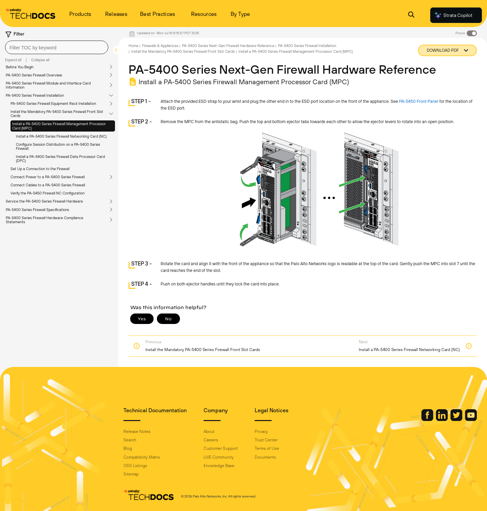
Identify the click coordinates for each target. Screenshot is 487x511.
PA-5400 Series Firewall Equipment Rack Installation (53, 103)
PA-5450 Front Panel (418, 101)
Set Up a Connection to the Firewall (39, 169)
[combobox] (56, 47)
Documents (265, 457)
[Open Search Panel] (411, 15)
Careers (211, 440)
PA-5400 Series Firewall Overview (34, 75)
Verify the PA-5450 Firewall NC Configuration (47, 193)
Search (129, 440)
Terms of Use (267, 448)
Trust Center (266, 440)
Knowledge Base (219, 465)
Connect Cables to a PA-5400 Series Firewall (47, 185)
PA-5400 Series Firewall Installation (35, 95)
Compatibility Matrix (141, 457)
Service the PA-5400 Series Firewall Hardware (44, 201)
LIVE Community (219, 457)
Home (133, 46)
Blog (127, 448)
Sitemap (131, 474)
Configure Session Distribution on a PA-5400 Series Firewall (58, 146)
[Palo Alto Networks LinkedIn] (442, 419)
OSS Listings (135, 465)
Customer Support (221, 448)
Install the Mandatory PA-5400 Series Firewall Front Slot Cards (56, 114)
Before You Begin (19, 67)
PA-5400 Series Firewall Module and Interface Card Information (48, 85)
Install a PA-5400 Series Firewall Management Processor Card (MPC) (59, 126)
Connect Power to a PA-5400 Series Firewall (47, 177)
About (209, 431)
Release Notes (136, 431)
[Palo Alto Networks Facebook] (427, 419)
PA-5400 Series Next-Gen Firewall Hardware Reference (228, 46)
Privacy (261, 431)
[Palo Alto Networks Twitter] (456, 419)
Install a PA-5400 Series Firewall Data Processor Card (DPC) (60, 159)
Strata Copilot (453, 15)
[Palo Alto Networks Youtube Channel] (471, 419)
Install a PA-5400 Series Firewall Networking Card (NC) (61, 136)
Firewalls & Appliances (160, 46)
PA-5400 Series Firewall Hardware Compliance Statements (44, 220)
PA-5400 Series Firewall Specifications (37, 210)
